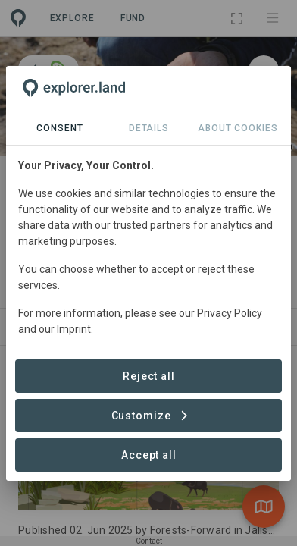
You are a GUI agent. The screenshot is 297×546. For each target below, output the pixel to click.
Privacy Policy (229, 313)
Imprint (74, 329)
